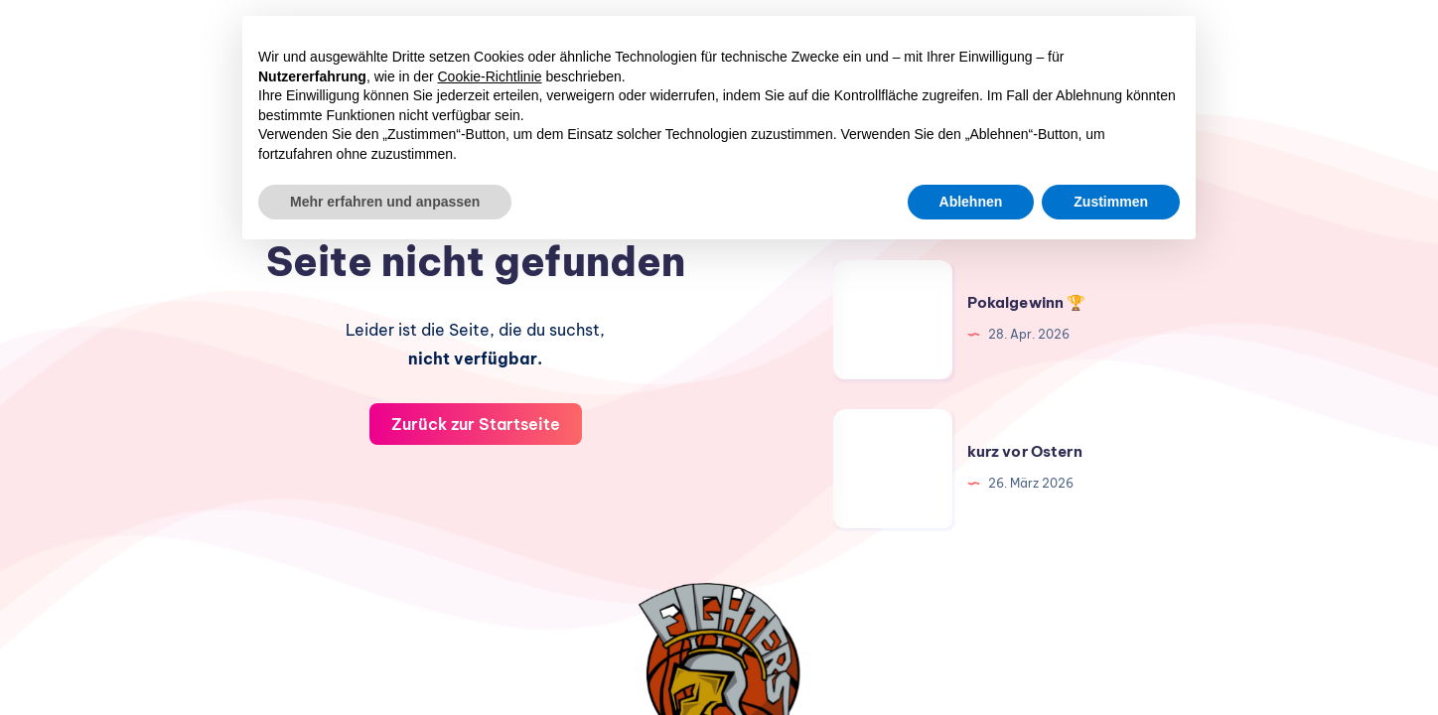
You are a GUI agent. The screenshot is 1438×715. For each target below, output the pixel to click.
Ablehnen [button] (971, 202)
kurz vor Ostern (1024, 451)
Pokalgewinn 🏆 (1026, 302)
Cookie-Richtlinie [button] (490, 76)
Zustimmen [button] (1111, 202)
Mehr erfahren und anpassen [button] (385, 202)
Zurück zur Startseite (475, 424)
